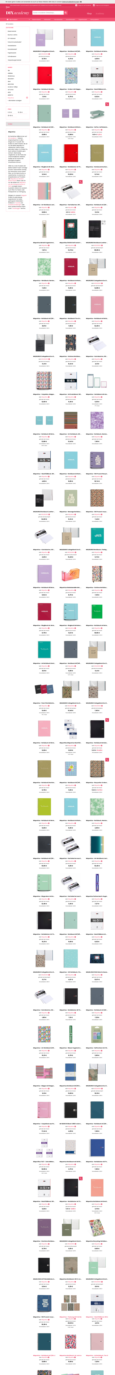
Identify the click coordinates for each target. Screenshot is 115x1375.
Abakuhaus (11, 76)
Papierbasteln (83, 19)
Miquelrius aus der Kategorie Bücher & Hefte (17, 184)
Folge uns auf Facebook (84, 5)
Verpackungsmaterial (14, 60)
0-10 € (10, 112)
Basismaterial (36, 19)
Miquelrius (11, 98)
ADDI (9, 92)
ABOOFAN (11, 84)
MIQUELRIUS (44, 54)
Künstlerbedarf (70, 19)
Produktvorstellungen (14, 205)
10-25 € (20, 112)
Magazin (24, 195)
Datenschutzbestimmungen (70, 2)
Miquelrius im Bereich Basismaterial (16, 180)
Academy (100, 13)
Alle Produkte (13, 19)
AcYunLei (10, 89)
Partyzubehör (95, 19)
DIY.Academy (12, 138)
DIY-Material (11, 38)
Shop (89, 13)
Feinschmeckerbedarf (14, 42)
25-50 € (10, 115)
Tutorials (17, 203)
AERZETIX (10, 95)
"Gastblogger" (16, 208)
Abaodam (11, 79)
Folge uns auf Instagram (102, 5)
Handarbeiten (58, 19)
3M (9, 70)
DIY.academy (9, 24)
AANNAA (10, 73)
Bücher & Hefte (12, 35)
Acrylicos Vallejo (13, 87)
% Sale (10, 124)
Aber (9, 81)
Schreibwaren (12, 56)
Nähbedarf (47, 19)
